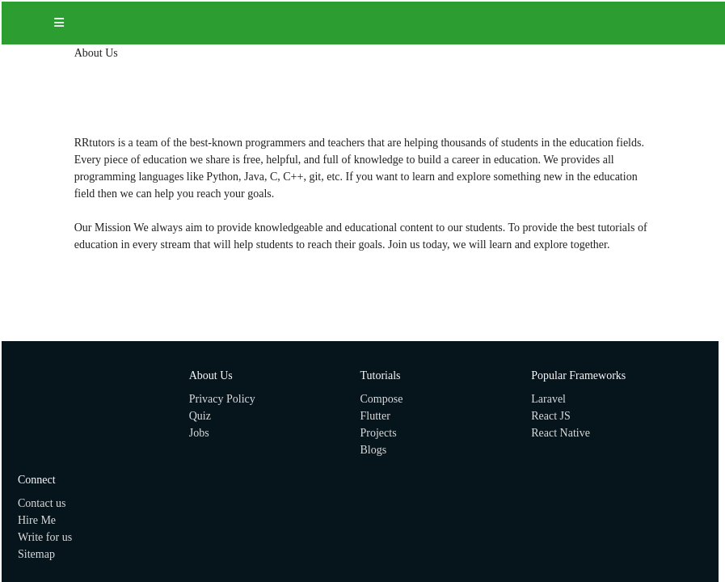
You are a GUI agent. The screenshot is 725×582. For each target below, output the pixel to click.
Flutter (375, 416)
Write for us (45, 537)
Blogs (373, 450)
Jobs (199, 433)
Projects (378, 433)
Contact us (42, 503)
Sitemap (36, 554)
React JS (551, 416)
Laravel (548, 399)
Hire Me (37, 520)
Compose (381, 399)
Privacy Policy (222, 399)
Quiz (200, 416)
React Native (560, 433)
